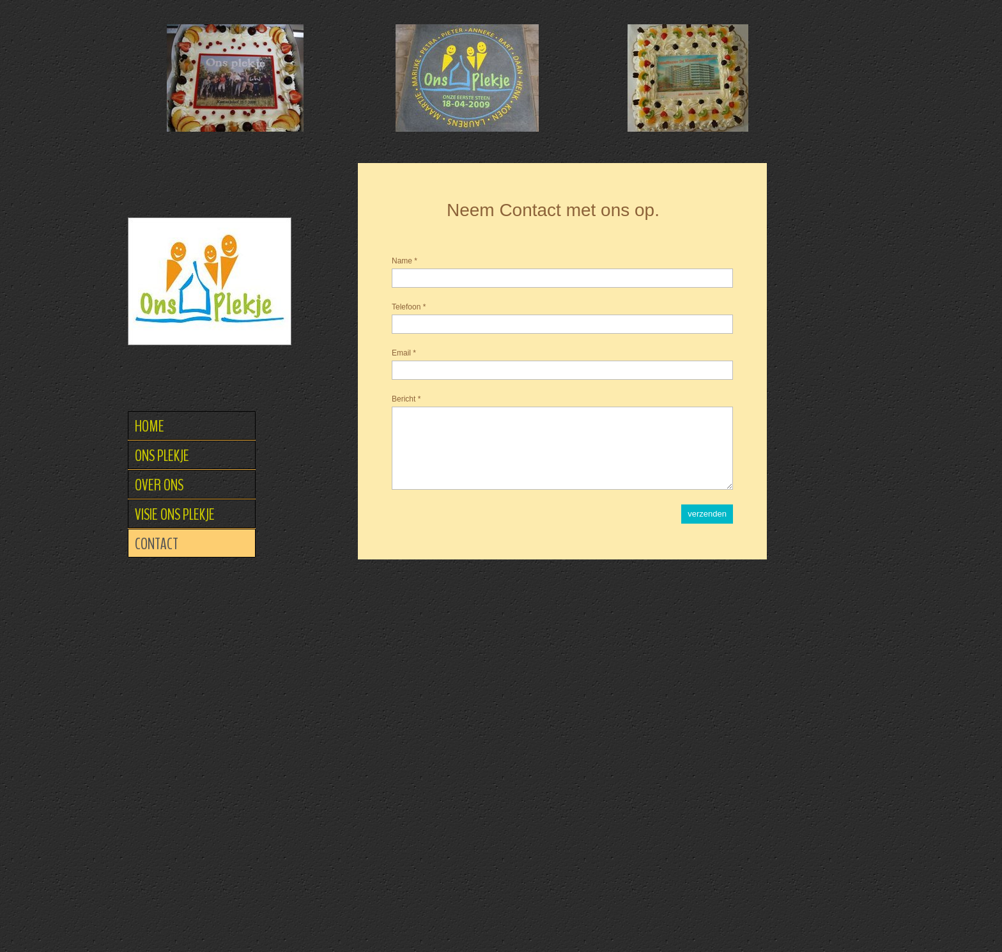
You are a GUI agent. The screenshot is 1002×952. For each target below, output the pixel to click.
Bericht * (406, 398)
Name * (404, 260)
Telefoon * (409, 306)
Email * (404, 352)
